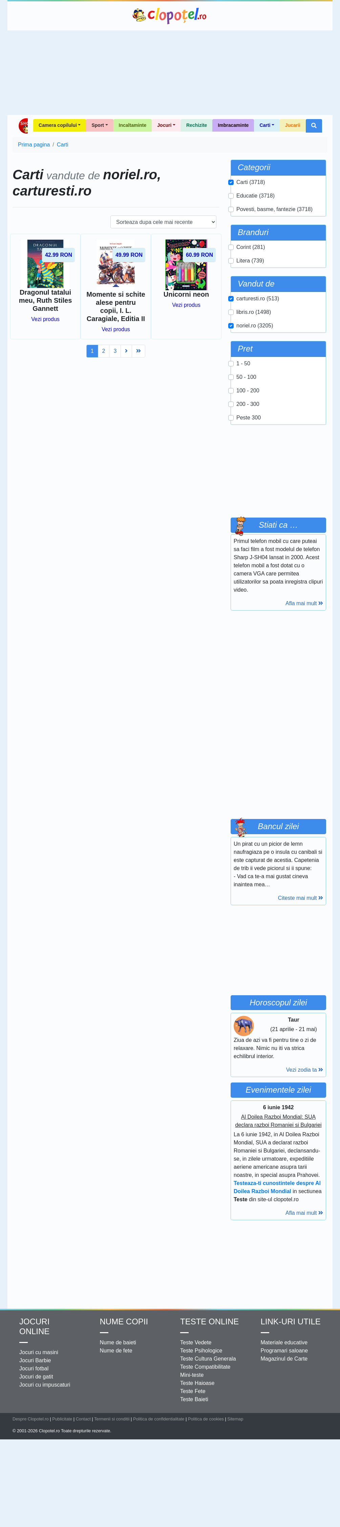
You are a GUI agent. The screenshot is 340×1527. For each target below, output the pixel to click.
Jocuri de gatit (36, 1377)
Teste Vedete (196, 1342)
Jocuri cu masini (38, 1352)
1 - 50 (243, 363)
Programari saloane (284, 1350)
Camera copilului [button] (58, 125)
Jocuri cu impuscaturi (44, 1385)
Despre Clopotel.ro (31, 1418)
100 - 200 (247, 390)
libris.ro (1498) (253, 312)
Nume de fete (116, 1350)
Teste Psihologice (201, 1350)
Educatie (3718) (255, 196)
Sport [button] (97, 125)
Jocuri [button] (164, 125)
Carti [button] (264, 125)
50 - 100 (246, 377)
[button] (314, 126)
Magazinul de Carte (284, 1359)
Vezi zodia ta (304, 1070)
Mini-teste (192, 1375)
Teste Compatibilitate (205, 1367)
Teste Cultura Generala (208, 1359)
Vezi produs (45, 319)
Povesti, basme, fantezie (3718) (274, 209)
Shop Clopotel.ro (23, 126)
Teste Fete (193, 1391)
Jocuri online (34, 1326)
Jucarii (292, 125)
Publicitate (62, 1418)
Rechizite (196, 125)
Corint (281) (250, 247)
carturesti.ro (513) (257, 298)
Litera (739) (250, 261)
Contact (83, 1418)
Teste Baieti (194, 1399)
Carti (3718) (250, 182)
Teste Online (209, 1321)
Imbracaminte (233, 125)
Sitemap (235, 1418)
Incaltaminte (133, 125)
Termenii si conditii (112, 1418)
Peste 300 (248, 417)
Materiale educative (284, 1342)
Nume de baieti (118, 1342)
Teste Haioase (197, 1383)
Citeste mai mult (300, 898)
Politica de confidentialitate (159, 1418)
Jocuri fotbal (33, 1368)
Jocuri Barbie (35, 1360)
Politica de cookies (206, 1418)
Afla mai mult (304, 603)
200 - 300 (247, 404)
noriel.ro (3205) (254, 325)
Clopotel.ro (170, 16)
